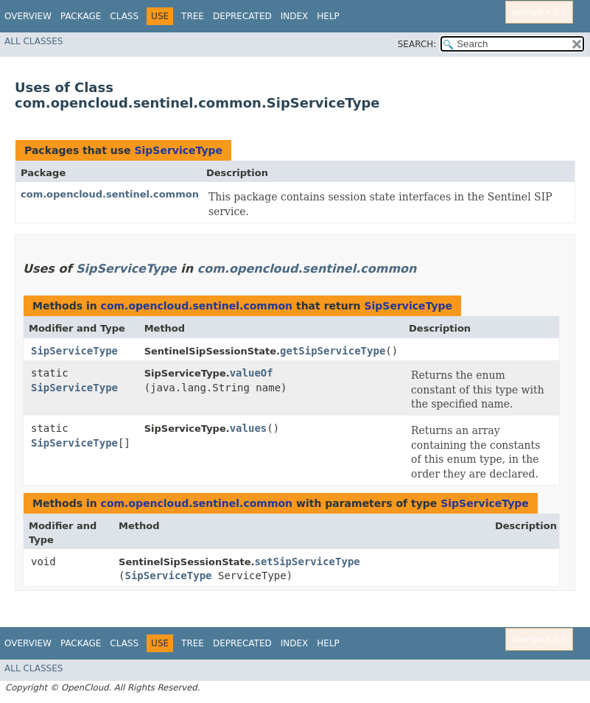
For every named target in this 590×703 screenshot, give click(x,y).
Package (80, 16)
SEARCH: (417, 44)
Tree (192, 16)
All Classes (33, 41)
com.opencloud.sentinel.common (110, 194)
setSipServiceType (306, 561)
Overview (28, 16)
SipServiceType (178, 150)
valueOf (251, 373)
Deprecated (242, 16)
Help (328, 16)
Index (295, 16)
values (248, 428)
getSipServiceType (332, 351)
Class (124, 16)
